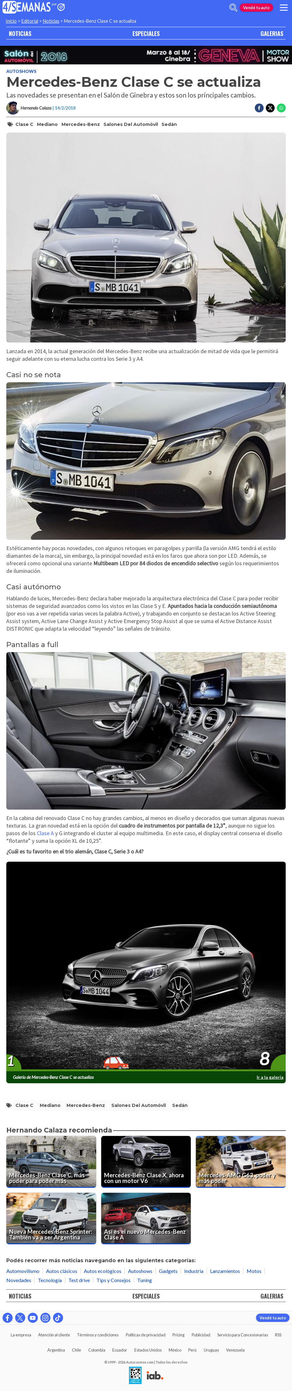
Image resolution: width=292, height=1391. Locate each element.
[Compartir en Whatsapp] (281, 108)
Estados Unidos (148, 1349)
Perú (192, 1349)
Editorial (29, 21)
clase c (24, 124)
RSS (278, 1334)
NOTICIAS (20, 33)
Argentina (56, 1349)
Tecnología (50, 1280)
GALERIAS (271, 33)
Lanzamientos (225, 1271)
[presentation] (146, 967)
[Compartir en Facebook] (259, 108)
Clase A (45, 833)
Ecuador (119, 1349)
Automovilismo (22, 1271)
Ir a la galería (270, 1077)
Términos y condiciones (98, 1334)
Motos (254, 1271)
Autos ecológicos (102, 1271)
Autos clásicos (61, 1271)
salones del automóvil (130, 124)
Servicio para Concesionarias (242, 1334)
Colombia (96, 1349)
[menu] (283, 7)
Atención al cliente (54, 1334)
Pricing (178, 1334)
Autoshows (21, 71)
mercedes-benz (80, 124)
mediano (47, 124)
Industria (193, 1271)
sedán (169, 124)
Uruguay (211, 1349)
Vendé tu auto (256, 7)
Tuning (144, 1280)
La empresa (21, 1334)
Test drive (79, 1280)
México (175, 1349)
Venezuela (235, 1349)
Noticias (51, 21)
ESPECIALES (146, 33)
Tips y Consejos (113, 1280)
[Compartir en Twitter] (270, 108)
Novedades (18, 1280)
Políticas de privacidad (146, 1334)
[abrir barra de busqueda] (233, 7)
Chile (76, 1349)
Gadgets (168, 1271)
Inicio (11, 21)
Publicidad (201, 1334)
